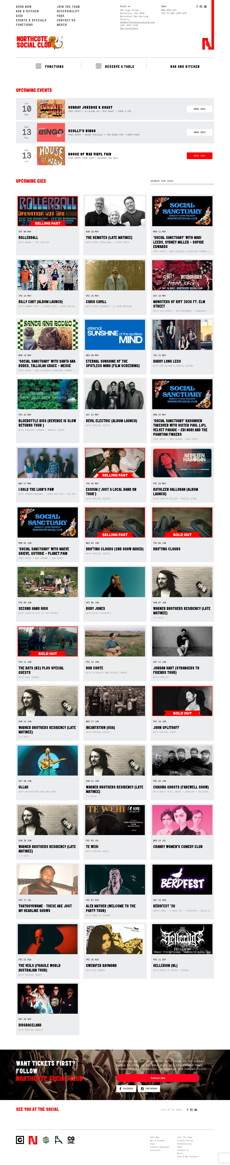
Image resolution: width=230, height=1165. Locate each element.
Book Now (23, 6)
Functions (24, 24)
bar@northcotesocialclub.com (137, 22)
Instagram (149, 1088)
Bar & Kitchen (27, 11)
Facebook (126, 1088)
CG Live (71, 1140)
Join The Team (68, 6)
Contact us (66, 20)
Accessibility (68, 11)
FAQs (61, 16)
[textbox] (182, 181)
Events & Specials (31, 20)
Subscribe (158, 1078)
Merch (62, 24)
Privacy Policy (185, 1140)
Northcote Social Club (40, 42)
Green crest (46, 1140)
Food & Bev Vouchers (188, 1156)
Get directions (129, 28)
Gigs (19, 16)
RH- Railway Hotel (59, 1140)
